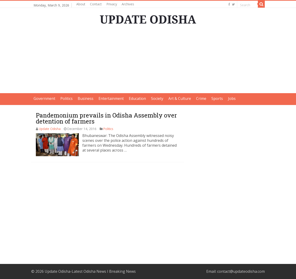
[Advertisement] (148, 60)
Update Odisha (50, 129)
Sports (217, 98)
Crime (201, 98)
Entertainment (111, 98)
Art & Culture (179, 98)
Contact (96, 4)
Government (44, 98)
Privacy (111, 4)
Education (137, 98)
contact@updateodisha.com (241, 271)
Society (157, 98)
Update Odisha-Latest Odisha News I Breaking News (90, 271)
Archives (128, 4)
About (80, 4)
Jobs (232, 98)
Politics (66, 98)
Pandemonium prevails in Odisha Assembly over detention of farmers (106, 118)
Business (85, 98)
